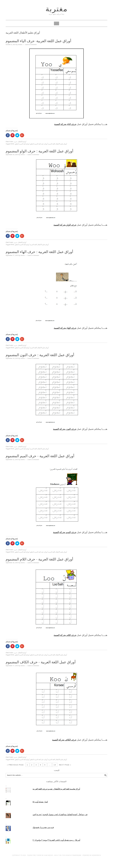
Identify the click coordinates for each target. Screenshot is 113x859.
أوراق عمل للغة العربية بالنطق (38, 144)
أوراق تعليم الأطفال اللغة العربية (57, 144)
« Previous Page (15, 765)
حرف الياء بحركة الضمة (65, 124)
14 (55, 765)
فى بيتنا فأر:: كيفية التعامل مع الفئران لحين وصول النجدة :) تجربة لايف (60, 814)
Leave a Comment (31, 44)
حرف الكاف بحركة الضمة (64, 739)
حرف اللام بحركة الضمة (65, 635)
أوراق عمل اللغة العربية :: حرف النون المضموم (40, 355)
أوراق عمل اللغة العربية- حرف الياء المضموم (38, 41)
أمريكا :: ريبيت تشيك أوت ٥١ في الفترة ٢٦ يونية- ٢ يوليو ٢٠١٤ (56, 840)
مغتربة (57, 8)
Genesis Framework (73, 855)
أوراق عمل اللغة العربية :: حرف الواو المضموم (39, 151)
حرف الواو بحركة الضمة (65, 224)
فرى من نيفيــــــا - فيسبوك (43, 827)
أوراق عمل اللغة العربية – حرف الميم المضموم (40, 456)
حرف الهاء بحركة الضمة (65, 327)
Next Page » (65, 765)
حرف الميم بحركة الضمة (64, 532)
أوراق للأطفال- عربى (20, 141)
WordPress (96, 855)
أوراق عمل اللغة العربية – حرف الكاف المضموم (41, 662)
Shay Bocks (48, 855)
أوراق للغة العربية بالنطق (22, 144)
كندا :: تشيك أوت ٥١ (40, 801)
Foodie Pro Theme (34, 855)
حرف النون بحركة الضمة (64, 429)
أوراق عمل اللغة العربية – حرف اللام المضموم (39, 559)
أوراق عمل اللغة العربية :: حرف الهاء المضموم (39, 251)
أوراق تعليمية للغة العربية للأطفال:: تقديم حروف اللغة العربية (56, 789)
